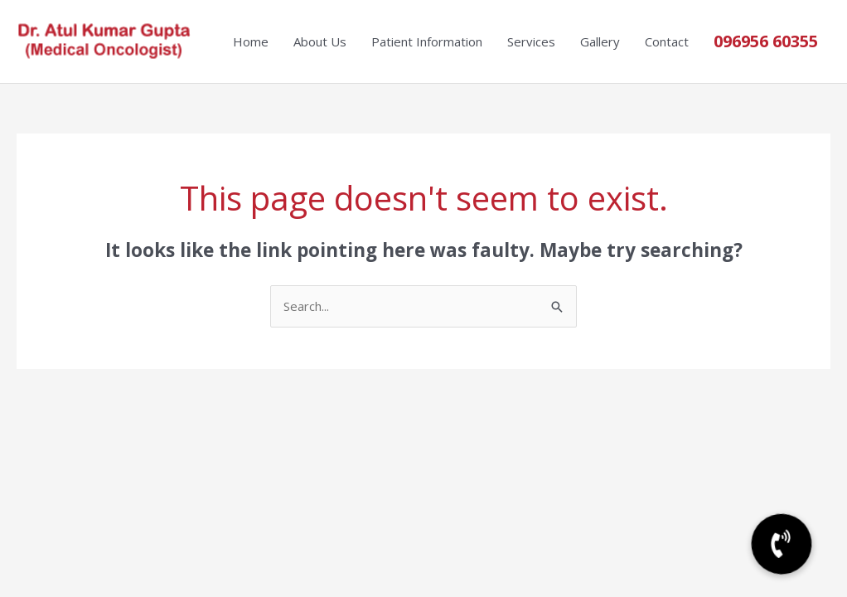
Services (531, 41)
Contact (667, 41)
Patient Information (426, 41)
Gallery (600, 41)
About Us (319, 41)
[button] (782, 544)
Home (251, 41)
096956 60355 (766, 41)
